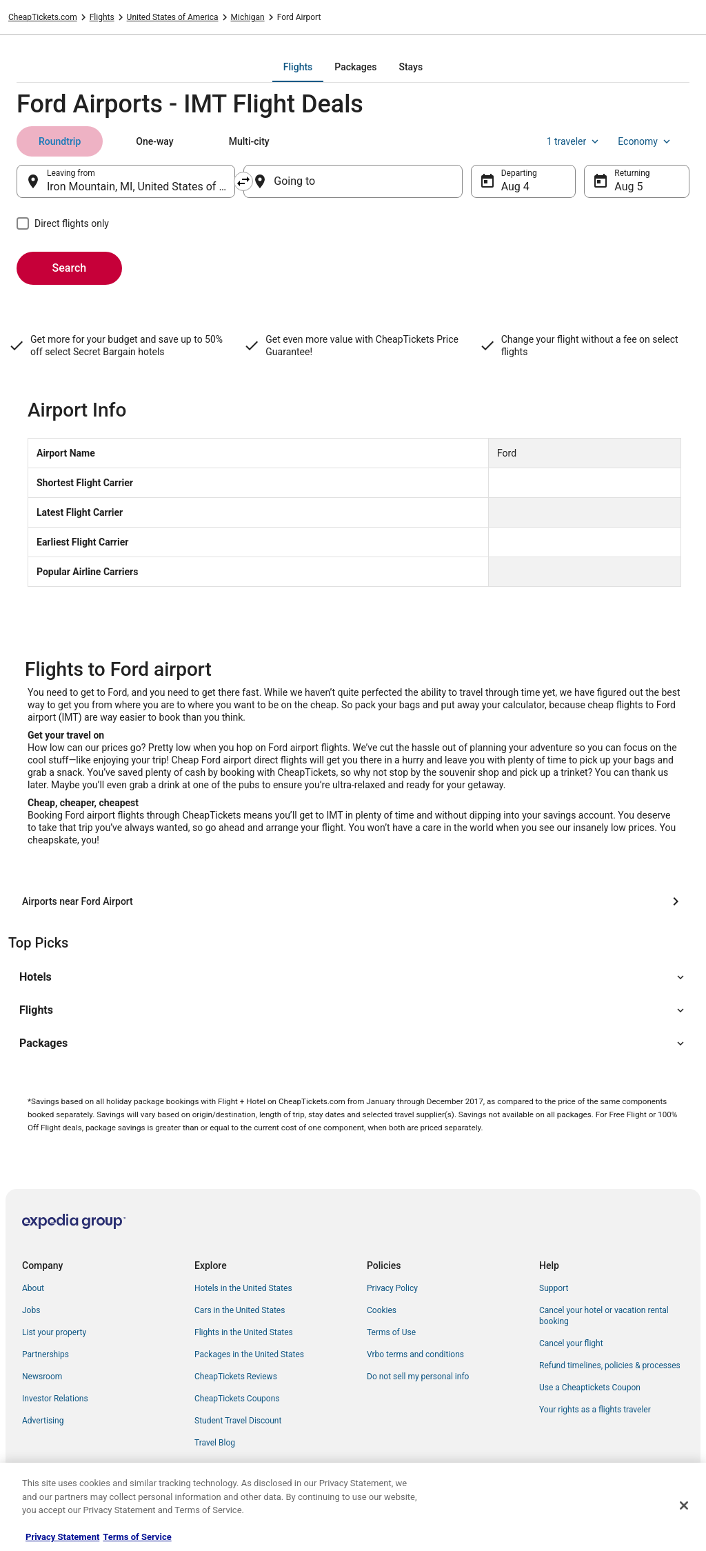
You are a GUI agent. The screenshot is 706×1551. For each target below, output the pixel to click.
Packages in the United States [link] (249, 1354)
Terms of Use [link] (391, 1332)
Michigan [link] (248, 17)
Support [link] (553, 1288)
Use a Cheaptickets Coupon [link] (590, 1387)
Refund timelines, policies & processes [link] (609, 1365)
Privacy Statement (62, 1537)
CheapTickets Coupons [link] (237, 1398)
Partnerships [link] (45, 1354)
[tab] (297, 67)
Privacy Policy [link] (392, 1288)
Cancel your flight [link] (571, 1343)
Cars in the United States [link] (239, 1310)
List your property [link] (54, 1332)
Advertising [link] (42, 1420)
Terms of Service (137, 1537)
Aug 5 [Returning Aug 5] (628, 186)
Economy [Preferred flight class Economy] (645, 141)
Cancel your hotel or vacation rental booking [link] (604, 1315)
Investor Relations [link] (55, 1398)
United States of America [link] (173, 17)
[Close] (684, 1505)
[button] (353, 977)
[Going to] (352, 181)
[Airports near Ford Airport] (353, 901)
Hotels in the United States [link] (243, 1288)
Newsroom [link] (42, 1376)
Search (69, 267)
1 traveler (574, 141)
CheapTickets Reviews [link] (235, 1376)
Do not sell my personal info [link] (418, 1376)
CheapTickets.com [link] (42, 17)
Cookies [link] (381, 1310)
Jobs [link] (31, 1310)
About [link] (33, 1288)
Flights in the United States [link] (243, 1332)
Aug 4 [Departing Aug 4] (515, 186)
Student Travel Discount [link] (237, 1420)
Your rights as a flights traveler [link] (595, 1409)
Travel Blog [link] (214, 1443)
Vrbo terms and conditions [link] (415, 1354)
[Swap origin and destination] (243, 181)
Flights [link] (102, 17)
